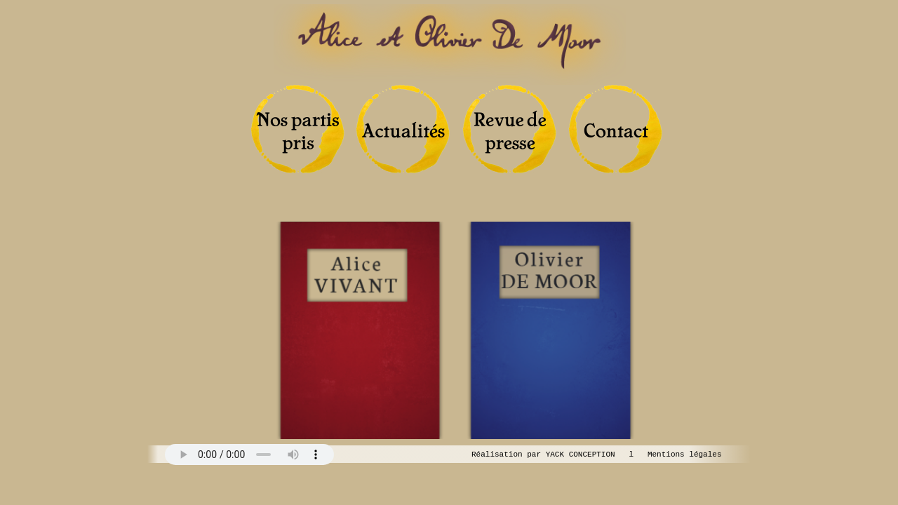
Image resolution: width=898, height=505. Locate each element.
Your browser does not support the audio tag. (249, 454)
